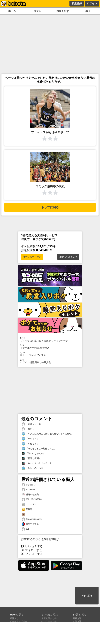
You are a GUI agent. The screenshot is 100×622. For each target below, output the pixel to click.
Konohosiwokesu (32, 519)
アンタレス (29, 485)
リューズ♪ (28, 504)
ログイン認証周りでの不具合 (50, 361)
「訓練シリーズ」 (32, 424)
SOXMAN (28, 489)
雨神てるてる (30, 524)
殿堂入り (14, 618)
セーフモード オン (32, 256)
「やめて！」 (30, 444)
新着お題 (77, 618)
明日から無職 (30, 494)
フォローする (31, 550)
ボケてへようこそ (68, 256)
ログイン (92, 3)
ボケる (37, 11)
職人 (88, 11)
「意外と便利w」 (32, 458)
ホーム (12, 11)
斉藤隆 (27, 509)
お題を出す (62, 11)
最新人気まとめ (49, 618)
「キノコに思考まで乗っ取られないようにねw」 (47, 434)
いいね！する (32, 546)
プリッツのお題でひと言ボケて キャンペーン (50, 339)
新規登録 (77, 3)
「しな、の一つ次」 (33, 468)
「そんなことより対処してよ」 (39, 448)
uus (25, 529)
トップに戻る (50, 207)
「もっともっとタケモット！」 (39, 463)
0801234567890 (32, 499)
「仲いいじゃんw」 (33, 453)
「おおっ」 (29, 429)
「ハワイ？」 (30, 438)
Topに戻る (87, 595)
